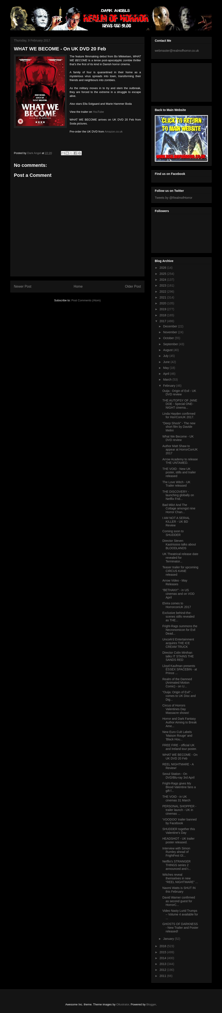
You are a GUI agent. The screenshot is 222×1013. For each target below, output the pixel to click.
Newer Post (22, 286)
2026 (163, 267)
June (166, 362)
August (168, 350)
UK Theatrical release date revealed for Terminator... (180, 557)
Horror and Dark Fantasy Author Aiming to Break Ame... (179, 722)
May (166, 368)
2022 (163, 291)
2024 (163, 279)
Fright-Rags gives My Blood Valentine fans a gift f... (179, 787)
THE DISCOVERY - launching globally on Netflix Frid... (178, 495)
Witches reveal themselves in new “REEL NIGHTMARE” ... (180, 878)
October (169, 338)
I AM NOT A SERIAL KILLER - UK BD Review (176, 521)
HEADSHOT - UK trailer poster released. (178, 840)
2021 (163, 297)
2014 (163, 958)
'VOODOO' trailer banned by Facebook (179, 821)
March (167, 379)
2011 (163, 976)
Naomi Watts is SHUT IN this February (179, 889)
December (170, 326)
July (166, 356)
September (171, 344)
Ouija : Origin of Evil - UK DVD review (179, 392)
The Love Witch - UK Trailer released (176, 483)
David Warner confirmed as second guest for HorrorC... (178, 901)
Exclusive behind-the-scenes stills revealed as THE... (178, 616)
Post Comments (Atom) (86, 300)
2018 (163, 315)
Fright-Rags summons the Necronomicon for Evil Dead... (179, 629)
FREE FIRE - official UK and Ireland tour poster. (179, 747)
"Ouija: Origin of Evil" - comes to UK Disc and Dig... (179, 695)
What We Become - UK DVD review (178, 438)
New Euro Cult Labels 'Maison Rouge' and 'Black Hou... (177, 735)
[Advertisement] (174, 81)
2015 (163, 952)
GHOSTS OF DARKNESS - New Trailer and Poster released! (180, 927)
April (166, 373)
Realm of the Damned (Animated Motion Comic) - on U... (177, 682)
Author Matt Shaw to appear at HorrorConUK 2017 (180, 449)
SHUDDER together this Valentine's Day (178, 830)
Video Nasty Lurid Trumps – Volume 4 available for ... (180, 914)
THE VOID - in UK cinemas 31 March (176, 798)
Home (78, 286)
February (169, 385)
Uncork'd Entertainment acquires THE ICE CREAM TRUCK (178, 643)
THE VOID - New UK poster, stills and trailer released (179, 472)
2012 (163, 970)
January (169, 938)
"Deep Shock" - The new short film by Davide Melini (178, 426)
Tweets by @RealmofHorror (173, 197)
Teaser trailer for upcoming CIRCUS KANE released (180, 570)
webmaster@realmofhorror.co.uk (177, 50)
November (170, 332)
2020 (163, 303)
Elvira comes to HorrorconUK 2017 (176, 605)
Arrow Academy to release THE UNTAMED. (180, 461)
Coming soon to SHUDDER (173, 533)
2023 (163, 285)
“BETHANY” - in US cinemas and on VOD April (178, 593)
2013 (163, 964)
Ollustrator (122, 1004)
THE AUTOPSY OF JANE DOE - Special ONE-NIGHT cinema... (179, 404)
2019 (163, 309)
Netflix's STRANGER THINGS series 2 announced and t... (176, 865)
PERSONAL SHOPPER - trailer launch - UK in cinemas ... (179, 809)
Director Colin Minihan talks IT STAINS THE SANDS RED (178, 656)
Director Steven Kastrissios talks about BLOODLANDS (179, 544)
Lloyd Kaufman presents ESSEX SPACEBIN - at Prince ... (179, 669)
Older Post (133, 286)
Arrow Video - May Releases (174, 582)
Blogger (151, 1004)
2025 (163, 273)
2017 (163, 321)
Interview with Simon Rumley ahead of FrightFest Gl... (176, 852)
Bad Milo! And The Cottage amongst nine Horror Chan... (178, 508)
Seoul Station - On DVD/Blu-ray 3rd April (178, 775)
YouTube (98, 111)
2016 (163, 946)
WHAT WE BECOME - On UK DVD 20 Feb (180, 756)
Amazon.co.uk (113, 131)
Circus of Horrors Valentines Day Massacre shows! (175, 709)
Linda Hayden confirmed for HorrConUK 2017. (178, 415)
